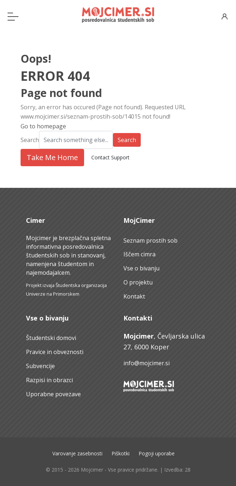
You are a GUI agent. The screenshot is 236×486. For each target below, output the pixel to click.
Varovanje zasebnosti (77, 453)
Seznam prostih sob (150, 240)
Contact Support (110, 157)
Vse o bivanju (141, 268)
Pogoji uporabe (157, 453)
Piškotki (121, 453)
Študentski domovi (51, 338)
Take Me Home (52, 157)
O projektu (138, 282)
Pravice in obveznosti (54, 352)
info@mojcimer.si (146, 363)
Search (30, 140)
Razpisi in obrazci (49, 380)
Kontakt (134, 296)
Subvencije (40, 366)
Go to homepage (43, 126)
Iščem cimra (139, 254)
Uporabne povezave (53, 394)
